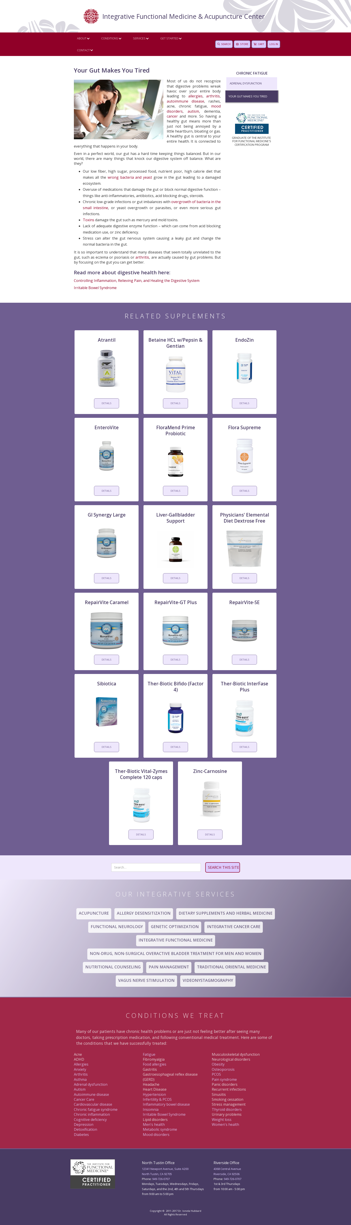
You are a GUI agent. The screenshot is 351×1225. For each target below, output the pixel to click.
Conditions (109, 38)
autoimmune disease (185, 101)
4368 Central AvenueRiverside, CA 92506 (227, 1171)
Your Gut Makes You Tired (248, 96)
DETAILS (106, 403)
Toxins (88, 219)
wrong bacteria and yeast (130, 177)
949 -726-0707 (232, 1179)
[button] (82, 38)
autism (193, 111)
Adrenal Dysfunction (246, 83)
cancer (172, 116)
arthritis (213, 96)
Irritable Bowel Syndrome (95, 287)
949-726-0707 (161, 1179)
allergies (195, 96)
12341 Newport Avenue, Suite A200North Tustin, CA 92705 (165, 1171)
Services (139, 38)
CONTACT (83, 50)
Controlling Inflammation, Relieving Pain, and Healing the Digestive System (136, 280)
